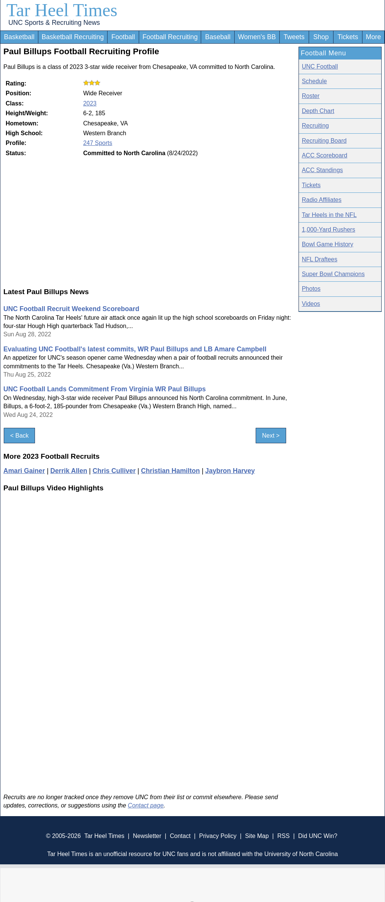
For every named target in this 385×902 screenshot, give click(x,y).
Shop (321, 37)
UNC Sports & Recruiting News (54, 22)
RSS (283, 836)
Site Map (257, 836)
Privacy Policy (217, 836)
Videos (311, 304)
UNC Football (320, 66)
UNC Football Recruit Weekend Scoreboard (71, 309)
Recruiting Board (324, 140)
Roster (311, 96)
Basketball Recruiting (73, 37)
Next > (271, 435)
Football (123, 37)
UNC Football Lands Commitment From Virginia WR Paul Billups (104, 389)
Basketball (19, 37)
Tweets (294, 37)
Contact (180, 836)
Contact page (146, 805)
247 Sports (97, 143)
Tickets (347, 37)
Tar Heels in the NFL (329, 215)
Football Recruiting (170, 37)
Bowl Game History (327, 244)
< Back (19, 435)
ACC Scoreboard (324, 155)
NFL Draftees (320, 259)
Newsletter (147, 836)
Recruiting (315, 125)
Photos (311, 288)
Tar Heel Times (61, 10)
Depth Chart (318, 111)
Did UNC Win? (317, 836)
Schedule (314, 81)
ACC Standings (322, 170)
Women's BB (257, 37)
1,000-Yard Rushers (328, 229)
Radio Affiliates (322, 200)
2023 (90, 103)
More (373, 37)
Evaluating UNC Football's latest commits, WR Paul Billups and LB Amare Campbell (135, 349)
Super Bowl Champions (333, 274)
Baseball (218, 37)
